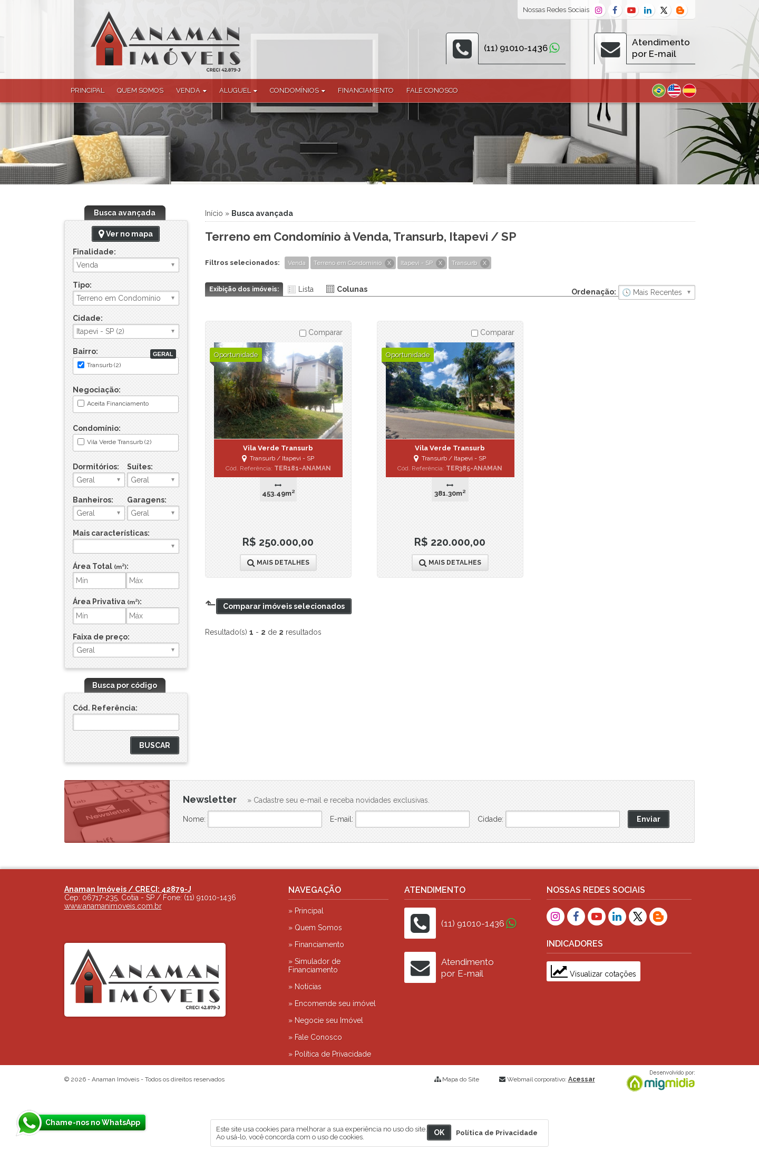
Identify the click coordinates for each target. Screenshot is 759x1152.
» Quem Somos (315, 927)
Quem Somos (140, 90)
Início (214, 213)
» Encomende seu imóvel (332, 1003)
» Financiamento (316, 944)
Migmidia (658, 1080)
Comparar (321, 332)
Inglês (674, 90)
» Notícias (305, 986)
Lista (306, 289)
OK (439, 1132)
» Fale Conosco (315, 1037)
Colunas (352, 289)
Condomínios (297, 90)
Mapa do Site (460, 1079)
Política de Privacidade (497, 1133)
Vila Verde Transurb (278, 448)
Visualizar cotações (593, 974)
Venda (191, 90)
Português (659, 90)
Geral (163, 354)
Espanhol (689, 90)
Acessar (581, 1079)
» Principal (306, 911)
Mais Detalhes (278, 562)
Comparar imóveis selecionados (284, 606)
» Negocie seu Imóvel (325, 1020)
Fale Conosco (432, 90)
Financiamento (366, 90)
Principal (87, 90)
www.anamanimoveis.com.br (113, 906)
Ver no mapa (126, 234)
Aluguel (238, 90)
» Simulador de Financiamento (314, 965)
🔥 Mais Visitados (656, 292)
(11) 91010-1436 (516, 48)
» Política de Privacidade (329, 1054)
